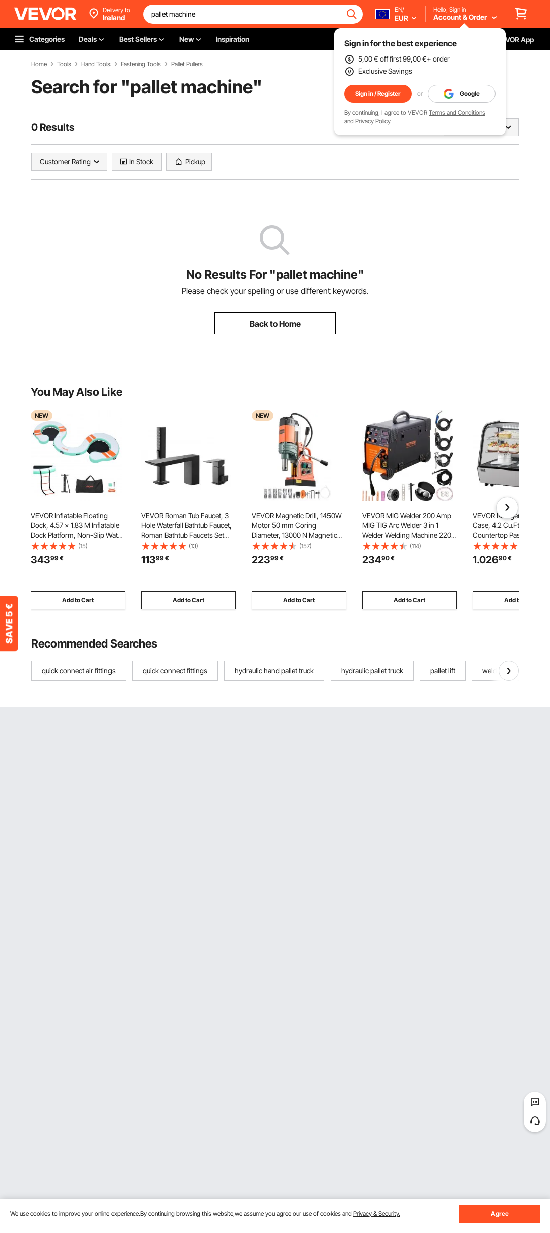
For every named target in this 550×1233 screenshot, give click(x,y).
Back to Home (275, 324)
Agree (500, 1213)
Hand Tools (96, 64)
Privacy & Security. (376, 1213)
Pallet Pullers (187, 64)
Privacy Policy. (373, 121)
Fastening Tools (141, 64)
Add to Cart (78, 600)
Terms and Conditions (457, 112)
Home (39, 64)
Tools (64, 64)
